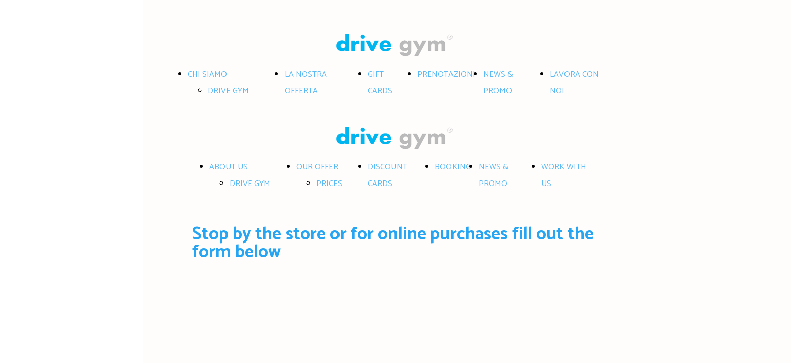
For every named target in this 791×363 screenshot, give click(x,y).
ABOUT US (228, 167)
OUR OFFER (317, 167)
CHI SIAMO (207, 74)
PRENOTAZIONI (446, 74)
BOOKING (453, 167)
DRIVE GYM (228, 91)
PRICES (329, 184)
